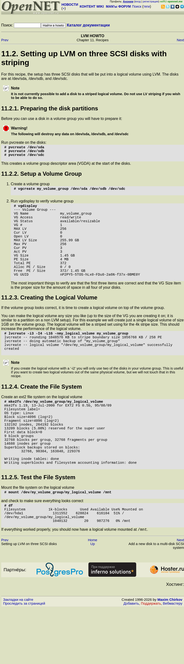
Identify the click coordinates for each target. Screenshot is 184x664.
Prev (4, 40)
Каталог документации (88, 25)
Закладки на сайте (18, 656)
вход (138, 1)
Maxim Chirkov (169, 656)
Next (180, 40)
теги (146, 6)
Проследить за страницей (24, 659)
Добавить (131, 659)
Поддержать (151, 659)
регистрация (150, 1)
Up (92, 600)
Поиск (136, 6)
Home (92, 596)
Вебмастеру (172, 659)
